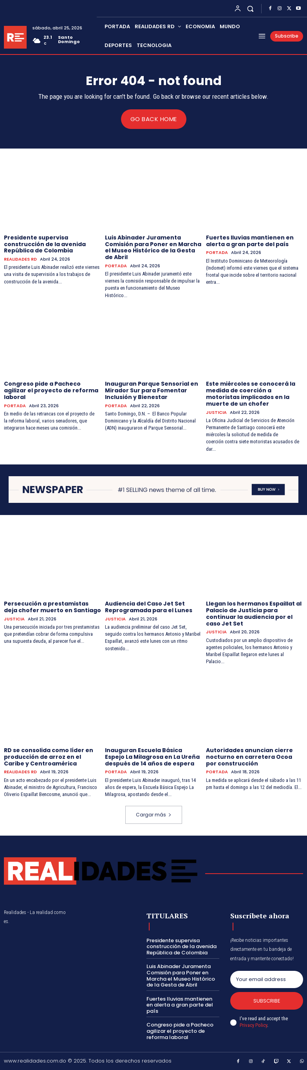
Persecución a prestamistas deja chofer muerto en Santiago (52, 607)
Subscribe (266, 1000)
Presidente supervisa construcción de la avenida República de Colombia (45, 243)
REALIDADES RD (20, 259)
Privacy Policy (253, 1025)
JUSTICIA (216, 412)
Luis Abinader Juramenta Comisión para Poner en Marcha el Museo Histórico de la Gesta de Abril (153, 247)
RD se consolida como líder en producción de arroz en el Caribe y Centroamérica (48, 756)
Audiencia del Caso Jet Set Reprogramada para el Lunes (148, 607)
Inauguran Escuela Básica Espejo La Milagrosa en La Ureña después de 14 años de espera (152, 756)
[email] (266, 979)
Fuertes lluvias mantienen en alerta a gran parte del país (250, 240)
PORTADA (116, 265)
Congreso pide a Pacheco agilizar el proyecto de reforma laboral (51, 390)
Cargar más (154, 814)
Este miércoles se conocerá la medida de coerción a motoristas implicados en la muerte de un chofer (250, 393)
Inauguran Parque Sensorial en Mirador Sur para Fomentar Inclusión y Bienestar (151, 390)
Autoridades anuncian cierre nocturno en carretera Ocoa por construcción (249, 756)
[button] (250, 8)
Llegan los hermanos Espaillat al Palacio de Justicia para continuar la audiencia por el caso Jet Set (254, 613)
